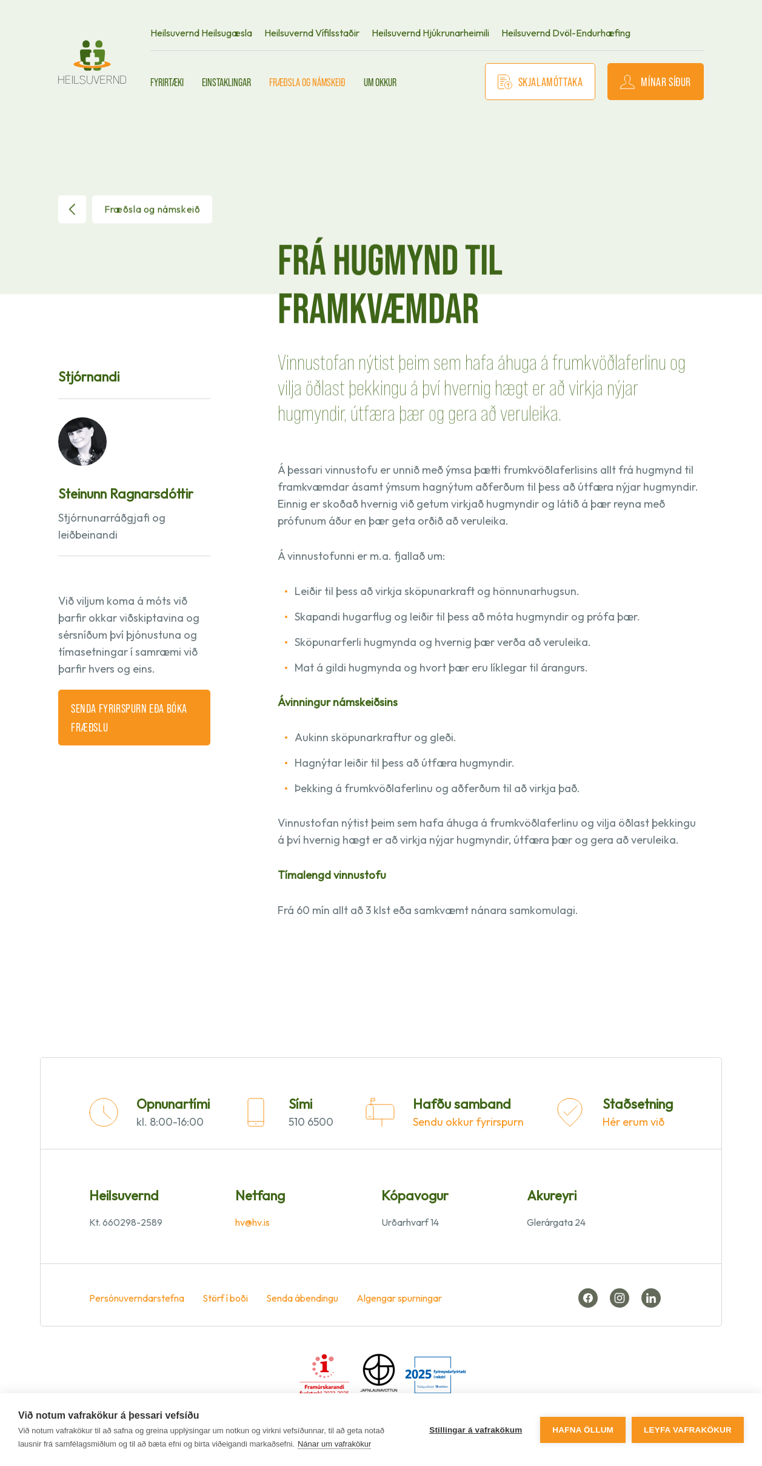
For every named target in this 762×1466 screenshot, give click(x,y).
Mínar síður (655, 81)
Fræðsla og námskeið (307, 82)
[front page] (92, 62)
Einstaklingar (226, 82)
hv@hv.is (252, 1222)
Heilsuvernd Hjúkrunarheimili (430, 33)
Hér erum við (633, 1122)
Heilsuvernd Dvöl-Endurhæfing (565, 33)
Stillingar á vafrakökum (475, 1429)
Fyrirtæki (167, 82)
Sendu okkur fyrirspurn (468, 1122)
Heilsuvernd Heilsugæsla (201, 33)
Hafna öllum (582, 1429)
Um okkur (380, 82)
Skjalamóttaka (540, 81)
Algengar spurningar (399, 1298)
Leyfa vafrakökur (688, 1429)
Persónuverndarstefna (136, 1298)
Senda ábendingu (302, 1298)
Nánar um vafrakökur (334, 1443)
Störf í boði (225, 1298)
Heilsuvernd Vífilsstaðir (311, 33)
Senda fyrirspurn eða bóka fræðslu (129, 717)
